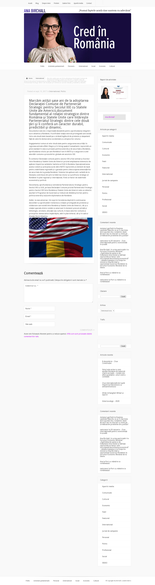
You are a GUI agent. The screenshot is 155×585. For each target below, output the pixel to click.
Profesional (106, 200)
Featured (105, 168)
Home (30, 78)
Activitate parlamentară (41, 581)
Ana (101, 273)
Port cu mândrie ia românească (110, 274)
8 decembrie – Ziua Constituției (110, 362)
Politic (63, 91)
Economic (106, 155)
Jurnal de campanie (110, 180)
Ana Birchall (109, 117)
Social (104, 206)
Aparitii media (108, 136)
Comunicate (107, 142)
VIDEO (104, 212)
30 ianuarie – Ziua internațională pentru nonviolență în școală (113, 242)
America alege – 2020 (110, 401)
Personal (105, 187)
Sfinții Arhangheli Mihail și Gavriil (113, 394)
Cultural (105, 149)
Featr (104, 161)
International (40, 78)
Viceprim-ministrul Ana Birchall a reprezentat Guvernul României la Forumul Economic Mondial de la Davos (113, 264)
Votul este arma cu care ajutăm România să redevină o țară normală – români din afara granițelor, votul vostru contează (114, 373)
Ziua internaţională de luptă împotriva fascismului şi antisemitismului (113, 385)
